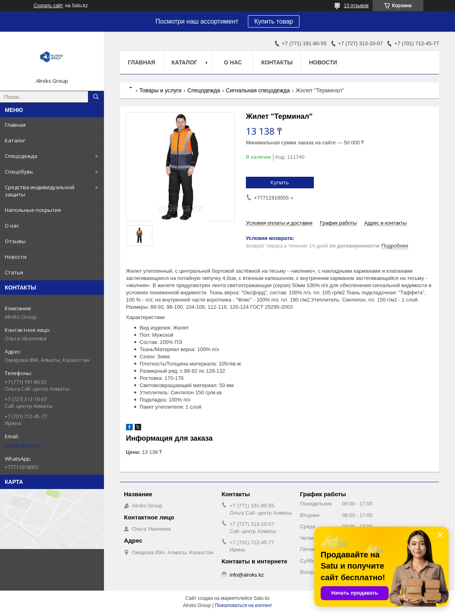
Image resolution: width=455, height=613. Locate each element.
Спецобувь (19, 171)
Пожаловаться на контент (243, 605)
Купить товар (273, 21)
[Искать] (96, 97)
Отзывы (15, 241)
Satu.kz (261, 598)
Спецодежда (21, 156)
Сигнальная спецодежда (258, 90)
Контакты (276, 62)
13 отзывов (356, 5)
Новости (15, 256)
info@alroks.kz (23, 445)
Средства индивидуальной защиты (39, 191)
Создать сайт (48, 5)
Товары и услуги (160, 90)
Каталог (15, 140)
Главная (15, 124)
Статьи (14, 272)
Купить (280, 182)
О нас (12, 225)
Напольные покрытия (33, 210)
